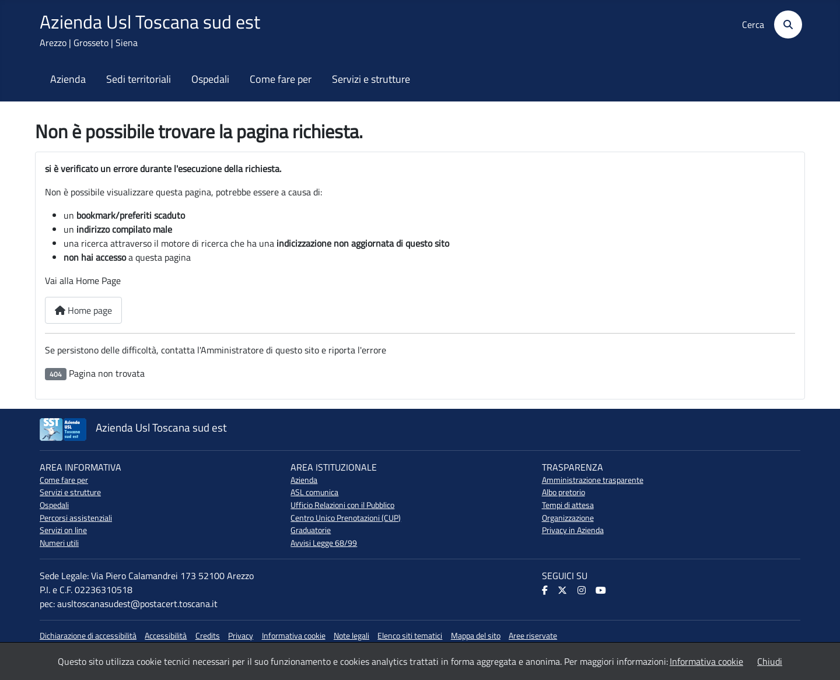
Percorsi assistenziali (76, 517)
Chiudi (769, 661)
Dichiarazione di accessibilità (88, 635)
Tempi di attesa (568, 505)
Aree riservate (533, 635)
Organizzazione (568, 517)
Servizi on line (63, 530)
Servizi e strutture (371, 79)
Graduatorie (310, 530)
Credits (207, 635)
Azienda (68, 79)
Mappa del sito (476, 635)
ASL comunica (314, 492)
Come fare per (281, 79)
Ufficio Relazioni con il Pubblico (342, 505)
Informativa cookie (294, 635)
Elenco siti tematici (409, 635)
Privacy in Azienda (573, 530)
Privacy (240, 635)
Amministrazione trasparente (592, 480)
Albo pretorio (563, 492)
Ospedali (210, 79)
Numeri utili (59, 543)
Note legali (351, 635)
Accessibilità (166, 635)
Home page (83, 310)
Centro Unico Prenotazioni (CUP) (345, 517)
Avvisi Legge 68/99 (323, 543)
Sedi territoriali (138, 79)
